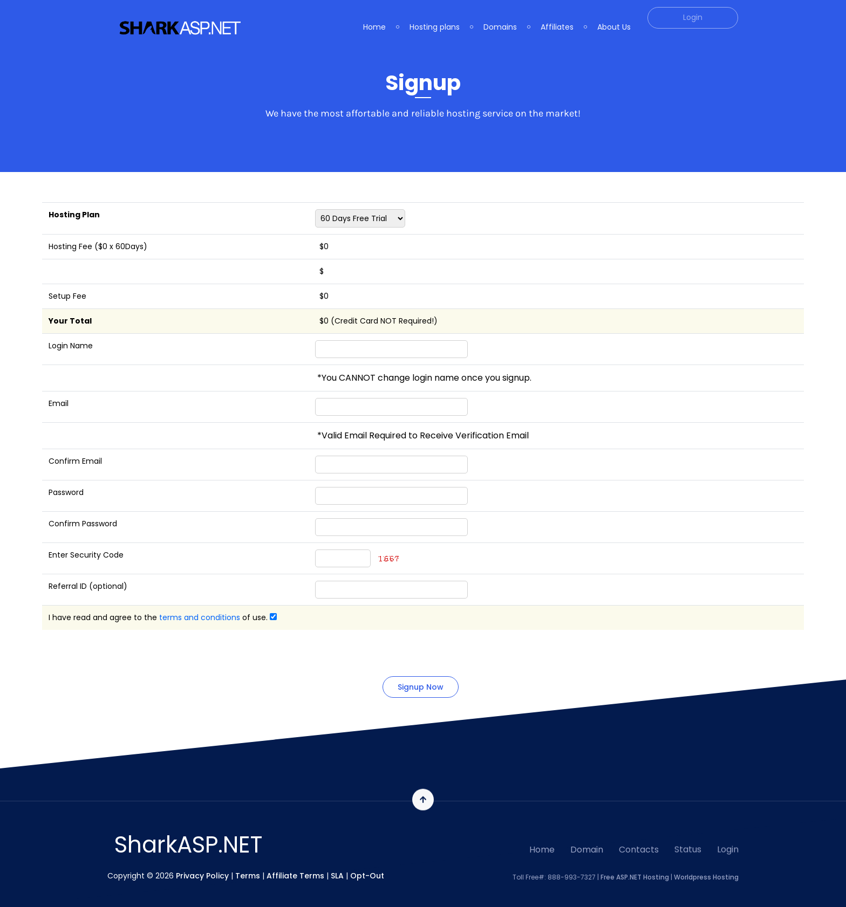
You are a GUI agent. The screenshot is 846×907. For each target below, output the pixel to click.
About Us (614, 17)
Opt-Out (367, 875)
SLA (337, 875)
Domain (586, 847)
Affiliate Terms (295, 875)
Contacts (639, 846)
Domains (500, 17)
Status (687, 844)
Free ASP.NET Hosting (635, 876)
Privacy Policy (202, 875)
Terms (247, 875)
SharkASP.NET (188, 845)
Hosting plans (435, 17)
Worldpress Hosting (706, 876)
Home (374, 17)
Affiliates (557, 17)
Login (728, 844)
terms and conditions (199, 617)
